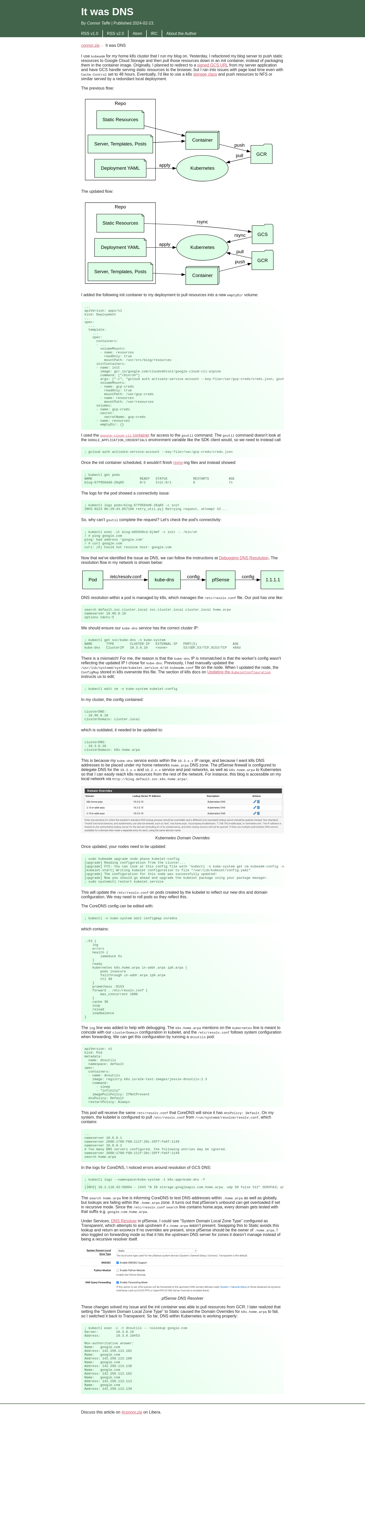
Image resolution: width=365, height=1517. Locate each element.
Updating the (239, 709)
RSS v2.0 (115, 33)
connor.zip (90, 45)
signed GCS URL (212, 65)
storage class (205, 74)
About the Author (181, 33)
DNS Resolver (124, 1304)
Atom (137, 33)
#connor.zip (131, 1508)
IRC (154, 33)
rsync (178, 487)
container (125, 459)
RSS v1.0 (89, 33)
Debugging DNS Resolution (244, 590)
